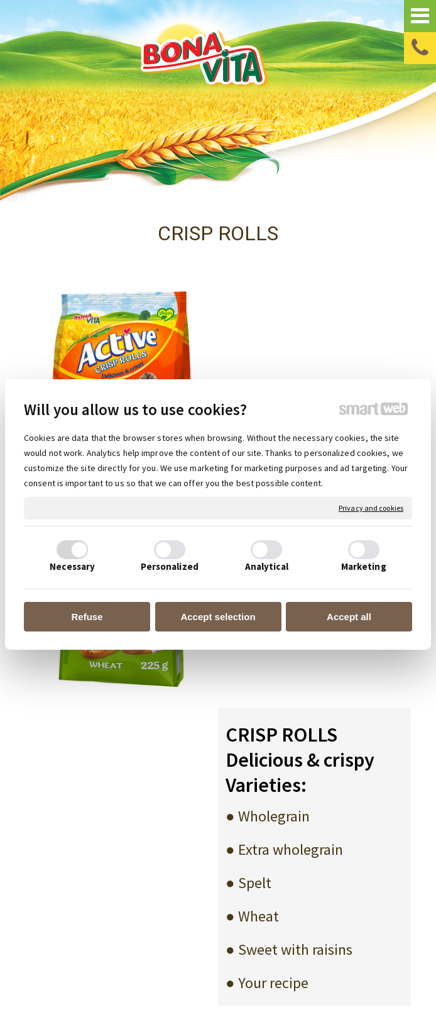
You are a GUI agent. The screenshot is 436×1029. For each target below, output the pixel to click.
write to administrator (264, 981)
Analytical (266, 566)
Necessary (72, 566)
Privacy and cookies (371, 508)
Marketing (363, 566)
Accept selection (217, 616)
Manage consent (212, 993)
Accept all (349, 616)
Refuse (86, 616)
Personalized (170, 566)
